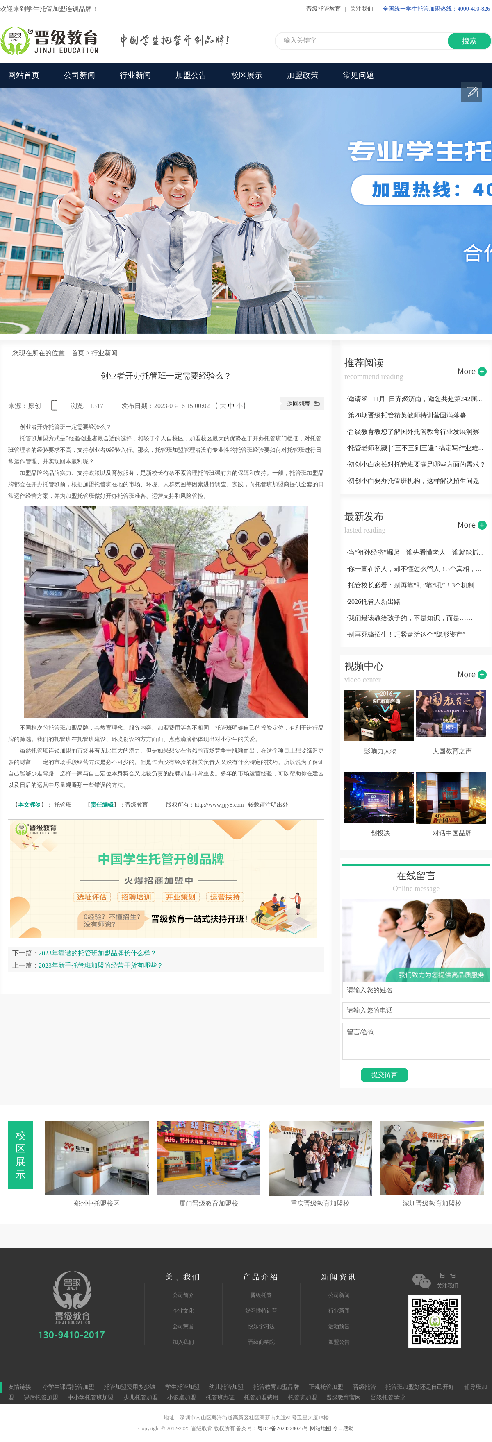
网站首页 (23, 76)
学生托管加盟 (182, 1387)
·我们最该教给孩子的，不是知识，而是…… (409, 618)
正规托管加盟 (326, 1387)
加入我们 (183, 1342)
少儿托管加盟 (140, 1398)
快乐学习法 (261, 1326)
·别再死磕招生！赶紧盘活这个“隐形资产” (405, 634)
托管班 (62, 805)
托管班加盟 (302, 1398)
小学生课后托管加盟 (68, 1387)
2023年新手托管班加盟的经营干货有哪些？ (101, 965)
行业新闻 (135, 76)
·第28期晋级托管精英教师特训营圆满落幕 (406, 415)
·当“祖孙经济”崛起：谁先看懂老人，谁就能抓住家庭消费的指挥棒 (416, 552)
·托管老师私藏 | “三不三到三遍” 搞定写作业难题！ (416, 448)
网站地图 (320, 1428)
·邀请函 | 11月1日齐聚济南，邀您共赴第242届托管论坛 (416, 399)
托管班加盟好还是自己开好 (419, 1387)
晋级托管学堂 (388, 1398)
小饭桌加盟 (181, 1398)
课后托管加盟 (41, 1398)
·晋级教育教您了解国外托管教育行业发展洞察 (412, 432)
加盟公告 (191, 76)
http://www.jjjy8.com (219, 805)
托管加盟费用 (261, 1398)
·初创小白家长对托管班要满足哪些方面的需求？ (416, 464)
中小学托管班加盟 (91, 1398)
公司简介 (183, 1295)
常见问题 (358, 76)
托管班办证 (220, 1398)
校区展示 (246, 76)
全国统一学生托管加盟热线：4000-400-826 (436, 9)
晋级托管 (261, 1295)
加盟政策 (302, 76)
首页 (77, 353)
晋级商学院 (261, 1342)
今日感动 (343, 1428)
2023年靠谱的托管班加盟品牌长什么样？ (98, 953)
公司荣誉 (183, 1326)
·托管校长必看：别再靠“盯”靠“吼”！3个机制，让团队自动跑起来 (416, 585)
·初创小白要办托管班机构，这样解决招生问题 (412, 481)
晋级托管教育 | (326, 9)
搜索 (469, 41)
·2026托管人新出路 (373, 602)
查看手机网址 (56, 408)
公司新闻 (79, 76)
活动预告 (339, 1326)
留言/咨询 (416, 1041)
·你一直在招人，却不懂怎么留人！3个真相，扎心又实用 (416, 569)
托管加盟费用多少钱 (129, 1387)
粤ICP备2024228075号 (282, 1428)
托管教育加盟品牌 (276, 1387)
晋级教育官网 (343, 1398)
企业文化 (183, 1311)
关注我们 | (364, 9)
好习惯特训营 (261, 1311)
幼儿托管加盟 (226, 1387)
